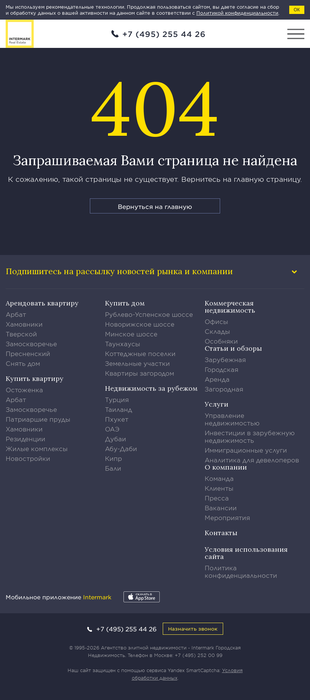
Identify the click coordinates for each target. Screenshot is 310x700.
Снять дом (23, 363)
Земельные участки (137, 363)
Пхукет (116, 419)
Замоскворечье (31, 343)
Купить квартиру (34, 378)
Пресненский (28, 353)
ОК (297, 9)
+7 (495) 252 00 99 (198, 655)
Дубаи (115, 438)
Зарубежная (225, 359)
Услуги (216, 404)
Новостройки (28, 458)
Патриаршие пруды (38, 419)
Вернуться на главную (155, 206)
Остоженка (24, 389)
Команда (219, 478)
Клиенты (219, 488)
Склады (217, 331)
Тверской (21, 334)
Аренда (217, 379)
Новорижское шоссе (139, 324)
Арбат (16, 314)
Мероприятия (227, 517)
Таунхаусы (122, 343)
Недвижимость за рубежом (151, 388)
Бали (113, 468)
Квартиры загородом (139, 373)
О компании (226, 467)
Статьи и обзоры (233, 348)
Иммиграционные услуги (246, 450)
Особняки (221, 341)
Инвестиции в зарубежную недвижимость (250, 436)
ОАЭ (112, 429)
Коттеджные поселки (140, 353)
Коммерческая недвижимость (230, 307)
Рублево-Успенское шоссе (149, 314)
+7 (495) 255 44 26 (164, 33)
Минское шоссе (131, 334)
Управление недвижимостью (232, 419)
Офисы (216, 321)
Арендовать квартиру (42, 303)
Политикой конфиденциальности (237, 13)
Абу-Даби (121, 448)
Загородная (224, 389)
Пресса (217, 498)
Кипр (113, 458)
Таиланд (118, 409)
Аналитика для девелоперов (252, 460)
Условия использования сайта (246, 553)
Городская (221, 369)
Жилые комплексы (37, 448)
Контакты (221, 532)
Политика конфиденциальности (241, 571)
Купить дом (125, 303)
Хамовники (24, 324)
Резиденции (25, 438)
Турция (117, 399)
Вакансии (221, 507)
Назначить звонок (192, 628)
